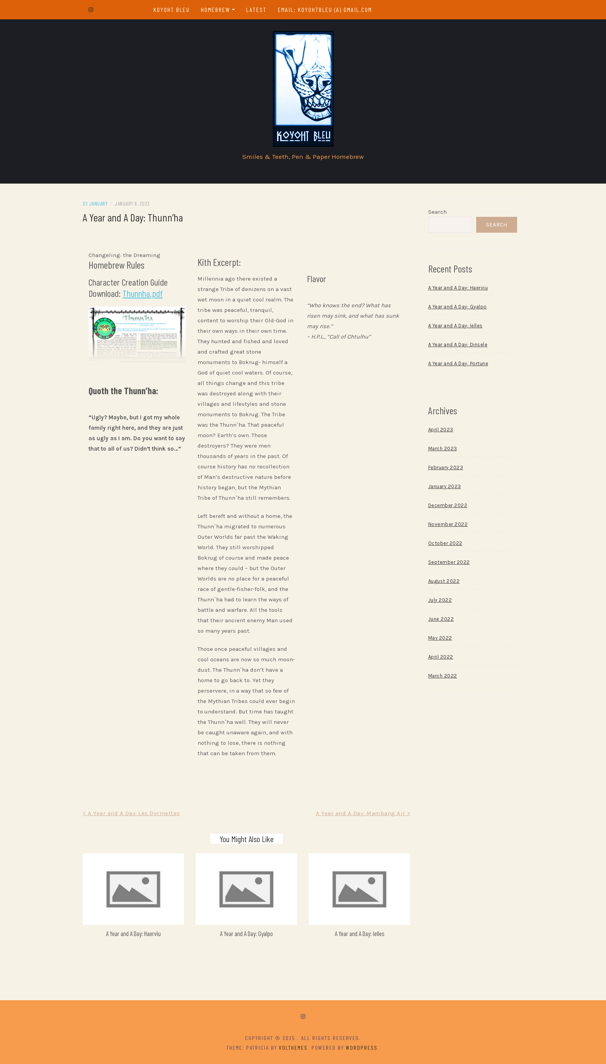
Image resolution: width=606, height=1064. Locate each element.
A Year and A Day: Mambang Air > (363, 813)
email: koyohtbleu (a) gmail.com (325, 9)
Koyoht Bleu (171, 9)
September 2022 (449, 562)
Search (437, 211)
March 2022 (442, 676)
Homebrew (215, 9)
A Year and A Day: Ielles (360, 933)
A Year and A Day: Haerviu (133, 933)
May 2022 (440, 638)
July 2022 (440, 600)
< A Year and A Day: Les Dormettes (131, 813)
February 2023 (445, 467)
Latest (256, 9)
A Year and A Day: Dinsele (458, 344)
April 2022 (440, 657)
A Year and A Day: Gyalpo (246, 933)
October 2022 (445, 543)
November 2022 (448, 524)
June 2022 (441, 619)
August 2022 (444, 581)
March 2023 (442, 448)
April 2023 (440, 429)
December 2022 (448, 505)
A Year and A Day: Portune (458, 363)
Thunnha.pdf (143, 293)
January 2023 (444, 486)
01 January (95, 203)
